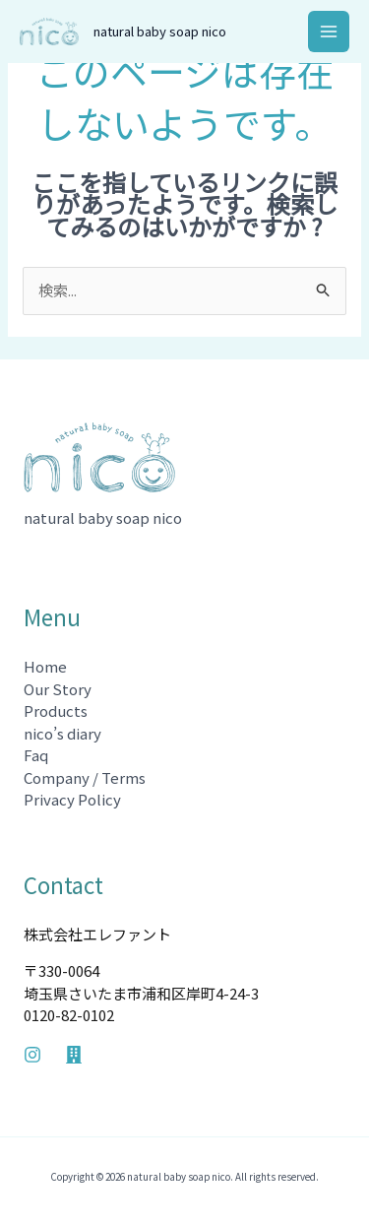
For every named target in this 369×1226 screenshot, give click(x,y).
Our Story (58, 688)
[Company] (74, 1055)
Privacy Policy (72, 799)
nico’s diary (62, 733)
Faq (36, 754)
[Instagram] (32, 1055)
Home (45, 666)
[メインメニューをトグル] (329, 32)
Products (56, 710)
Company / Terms (85, 777)
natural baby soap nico (159, 31)
